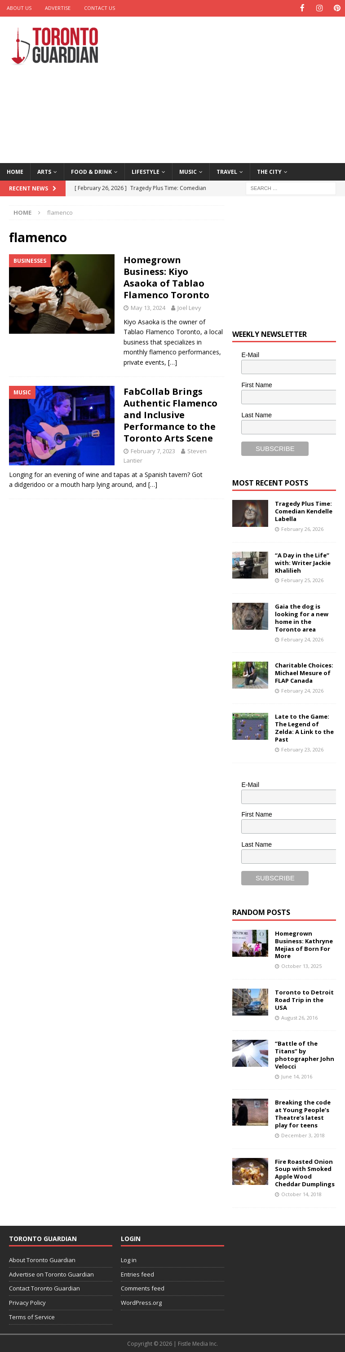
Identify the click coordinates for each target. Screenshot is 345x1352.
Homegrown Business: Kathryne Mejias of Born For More (304, 943)
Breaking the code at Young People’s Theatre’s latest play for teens (303, 1113)
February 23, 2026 (302, 748)
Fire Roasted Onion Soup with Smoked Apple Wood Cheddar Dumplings (305, 1172)
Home (15, 171)
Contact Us (99, 7)
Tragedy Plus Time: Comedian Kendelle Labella (303, 510)
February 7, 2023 (153, 450)
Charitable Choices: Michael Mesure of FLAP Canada (304, 672)
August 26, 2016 (299, 1016)
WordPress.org (141, 1302)
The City (269, 171)
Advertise (58, 7)
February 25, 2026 (302, 579)
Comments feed (142, 1288)
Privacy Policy (27, 1302)
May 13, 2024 (148, 307)
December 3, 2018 (303, 1134)
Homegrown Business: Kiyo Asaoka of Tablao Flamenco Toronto (166, 276)
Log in (129, 1259)
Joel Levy (189, 307)
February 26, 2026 (302, 528)
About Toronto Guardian (42, 1259)
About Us (19, 7)
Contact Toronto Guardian (44, 1288)
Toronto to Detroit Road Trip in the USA (304, 999)
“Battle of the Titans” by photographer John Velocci (304, 1054)
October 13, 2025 (301, 965)
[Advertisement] (236, 87)
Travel (227, 171)
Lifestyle (145, 171)
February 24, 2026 (302, 638)
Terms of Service (32, 1316)
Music (188, 171)
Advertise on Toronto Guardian (51, 1273)
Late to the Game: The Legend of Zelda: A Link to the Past (304, 727)
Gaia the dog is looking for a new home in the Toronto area (301, 616)
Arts (44, 171)
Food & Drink (91, 171)
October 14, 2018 (301, 1193)
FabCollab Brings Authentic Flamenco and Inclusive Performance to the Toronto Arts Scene (170, 414)
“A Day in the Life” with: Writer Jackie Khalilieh (303, 562)
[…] (172, 361)
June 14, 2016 (296, 1075)
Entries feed (137, 1273)
